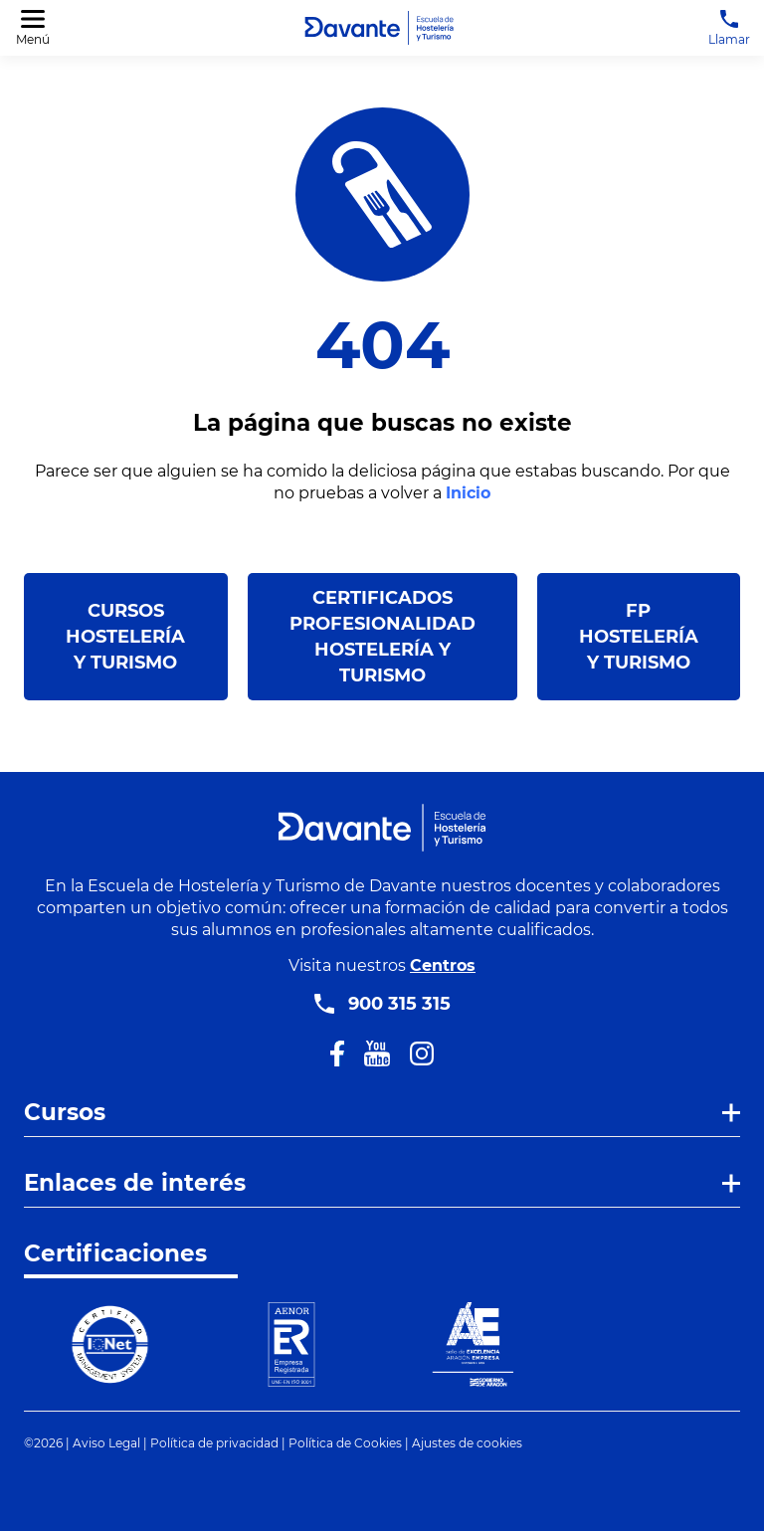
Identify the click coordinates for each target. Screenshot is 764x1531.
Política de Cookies (345, 1442)
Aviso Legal (106, 1442)
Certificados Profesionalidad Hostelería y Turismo (382, 636)
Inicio (468, 492)
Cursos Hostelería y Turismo (125, 636)
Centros (443, 965)
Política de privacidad (214, 1442)
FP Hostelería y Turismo (638, 636)
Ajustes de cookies (467, 1442)
